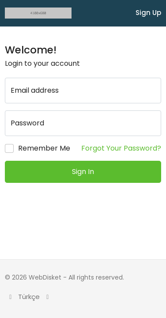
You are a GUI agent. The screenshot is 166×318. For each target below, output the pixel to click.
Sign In (83, 172)
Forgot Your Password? (121, 148)
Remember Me (44, 148)
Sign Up (148, 12)
